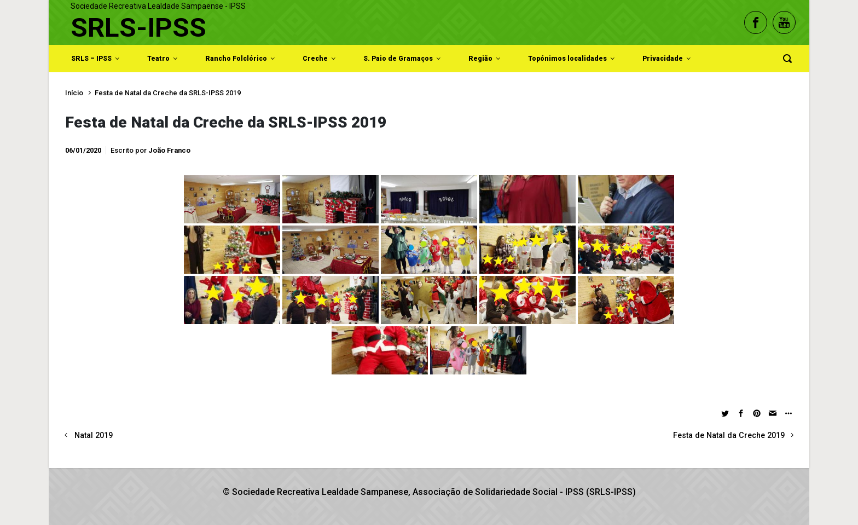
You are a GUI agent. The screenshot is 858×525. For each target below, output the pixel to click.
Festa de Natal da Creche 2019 (729, 435)
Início (74, 93)
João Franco (169, 150)
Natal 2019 (93, 435)
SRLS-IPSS (138, 27)
